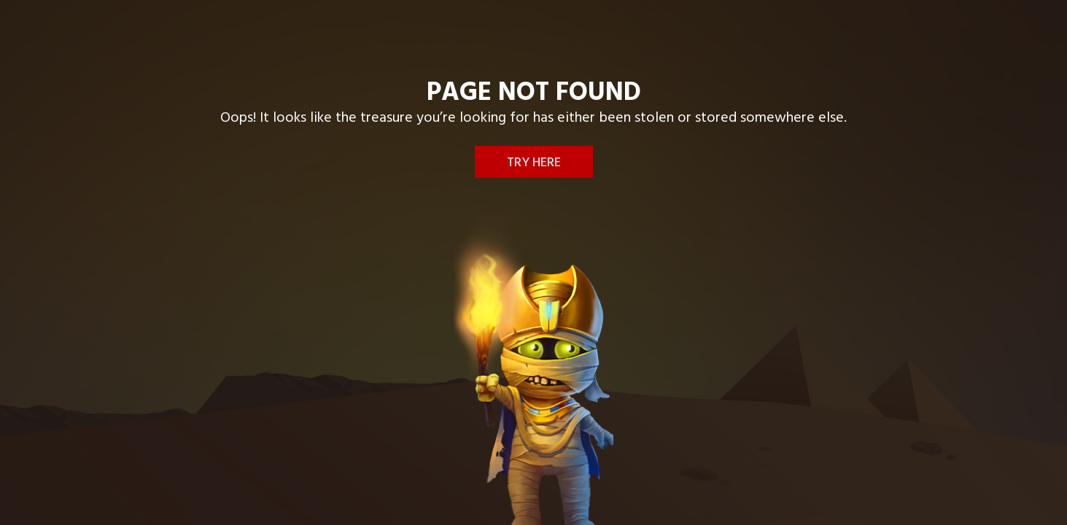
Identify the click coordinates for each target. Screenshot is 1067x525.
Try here (534, 163)
